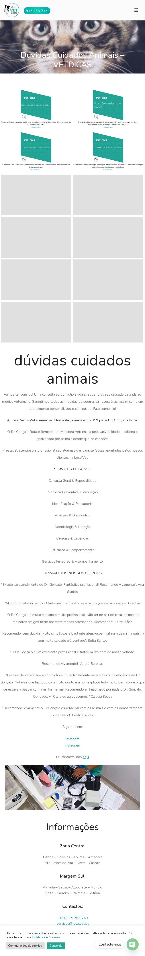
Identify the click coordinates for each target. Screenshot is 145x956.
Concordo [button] (56, 946)
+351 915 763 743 (72, 918)
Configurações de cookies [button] (25, 946)
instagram (72, 745)
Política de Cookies (46, 937)
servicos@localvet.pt (73, 923)
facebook (72, 738)
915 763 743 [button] (37, 10)
